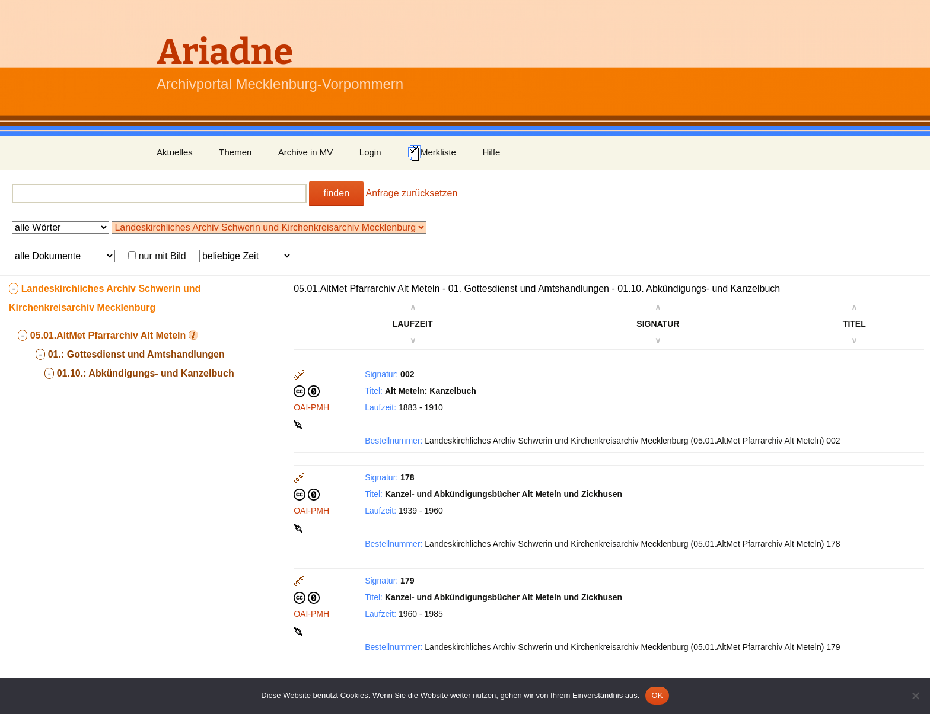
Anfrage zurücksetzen (412, 193)
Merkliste (431, 153)
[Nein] (915, 696)
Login (370, 152)
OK (657, 695)
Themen (235, 152)
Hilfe (491, 152)
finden (336, 193)
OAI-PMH (311, 407)
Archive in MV (305, 152)
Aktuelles (175, 152)
